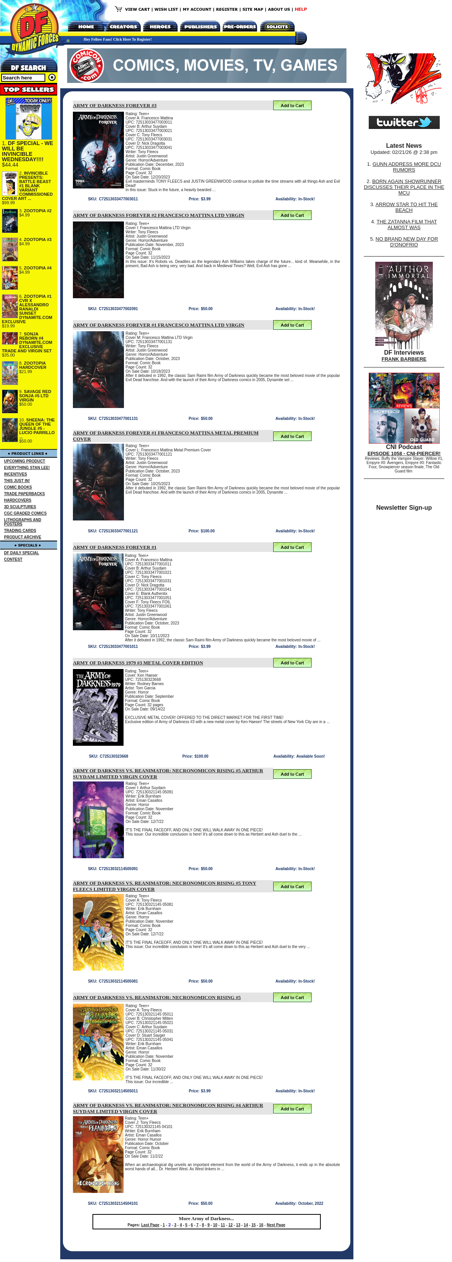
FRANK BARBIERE (404, 359)
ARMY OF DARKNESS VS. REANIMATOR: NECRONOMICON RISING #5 (157, 997)
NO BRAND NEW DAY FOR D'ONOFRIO (407, 242)
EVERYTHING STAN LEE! (27, 468)
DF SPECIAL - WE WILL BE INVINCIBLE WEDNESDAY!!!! (27, 151)
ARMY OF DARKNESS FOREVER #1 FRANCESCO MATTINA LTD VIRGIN (158, 325)
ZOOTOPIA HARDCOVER (32, 365)
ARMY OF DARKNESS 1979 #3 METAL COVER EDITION (138, 663)
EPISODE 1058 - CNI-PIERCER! (404, 453)
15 (253, 1225)
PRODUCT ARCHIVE (22, 537)
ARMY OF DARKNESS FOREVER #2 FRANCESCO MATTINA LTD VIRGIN (158, 215)
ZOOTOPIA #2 (37, 210)
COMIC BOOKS (18, 487)
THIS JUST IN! (17, 481)
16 (261, 1225)
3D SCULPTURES (20, 507)
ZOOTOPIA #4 (37, 268)
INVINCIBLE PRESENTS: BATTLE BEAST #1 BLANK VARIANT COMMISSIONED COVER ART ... (27, 186)
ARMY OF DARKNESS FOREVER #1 (115, 547)
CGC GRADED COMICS (25, 513)
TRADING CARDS (20, 531)
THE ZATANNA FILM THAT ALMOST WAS (407, 224)
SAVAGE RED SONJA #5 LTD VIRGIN (35, 395)
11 (223, 1225)
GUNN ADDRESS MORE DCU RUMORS (407, 167)
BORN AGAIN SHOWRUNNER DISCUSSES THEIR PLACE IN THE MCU (404, 187)
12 (230, 1225)
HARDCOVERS (17, 500)
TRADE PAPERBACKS (24, 494)
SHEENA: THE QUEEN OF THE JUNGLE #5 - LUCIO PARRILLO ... (37, 428)
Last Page (150, 1225)
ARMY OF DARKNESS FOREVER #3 (115, 105)
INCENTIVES (15, 474)
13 (238, 1225)
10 (215, 1225)
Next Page (276, 1225)
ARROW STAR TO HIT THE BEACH (407, 207)
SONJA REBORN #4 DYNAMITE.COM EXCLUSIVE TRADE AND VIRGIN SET (27, 342)
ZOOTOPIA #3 (37, 239)
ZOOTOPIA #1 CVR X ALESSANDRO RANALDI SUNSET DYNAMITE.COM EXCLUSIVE (27, 309)
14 (246, 1225)
